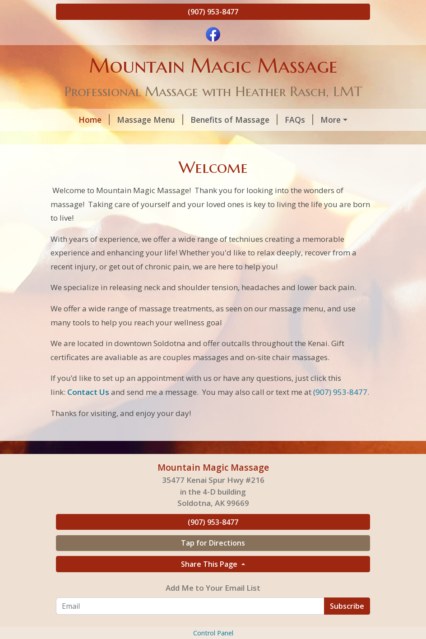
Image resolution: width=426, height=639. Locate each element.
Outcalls (236, 158)
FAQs (283, 119)
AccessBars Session (104, 158)
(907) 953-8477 (213, 12)
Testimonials (291, 139)
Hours (321, 119)
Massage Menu (135, 119)
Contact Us (289, 158)
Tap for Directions (213, 601)
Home (78, 119)
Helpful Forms (223, 139)
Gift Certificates (98, 139)
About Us (162, 139)
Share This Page (210, 621)
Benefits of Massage (218, 119)
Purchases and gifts (101, 177)
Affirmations (181, 158)
